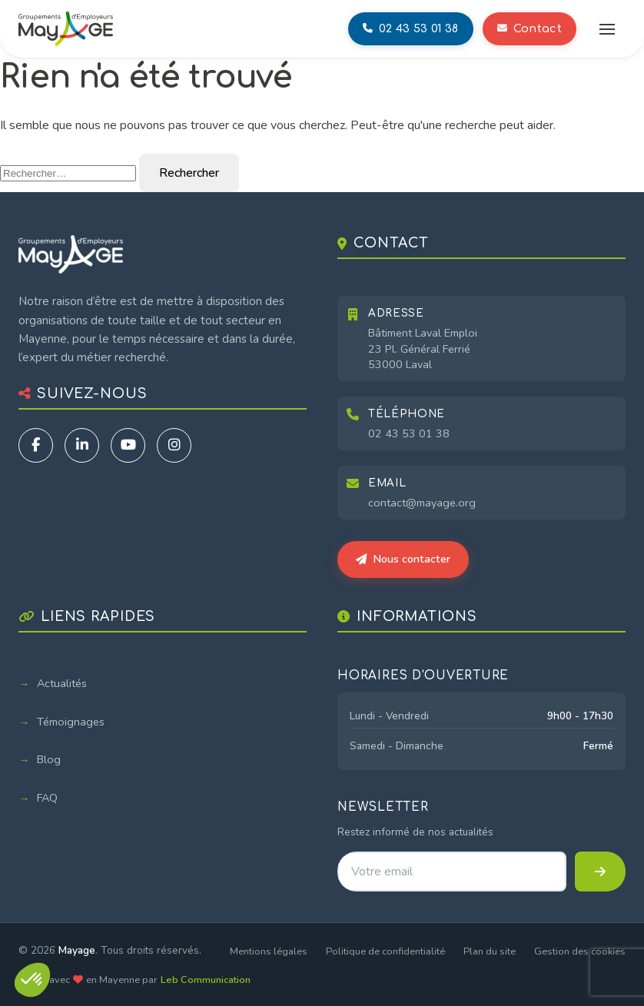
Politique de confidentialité (385, 951)
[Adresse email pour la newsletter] (451, 871)
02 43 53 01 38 (409, 433)
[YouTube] (128, 445)
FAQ (47, 797)
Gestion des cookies (580, 951)
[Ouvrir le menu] (607, 29)
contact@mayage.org (422, 502)
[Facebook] (35, 445)
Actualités (62, 683)
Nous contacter (403, 558)
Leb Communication (206, 980)
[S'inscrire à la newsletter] (600, 871)
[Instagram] (174, 445)
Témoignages (71, 721)
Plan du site (489, 951)
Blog (49, 759)
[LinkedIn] (82, 445)
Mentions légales (268, 951)
